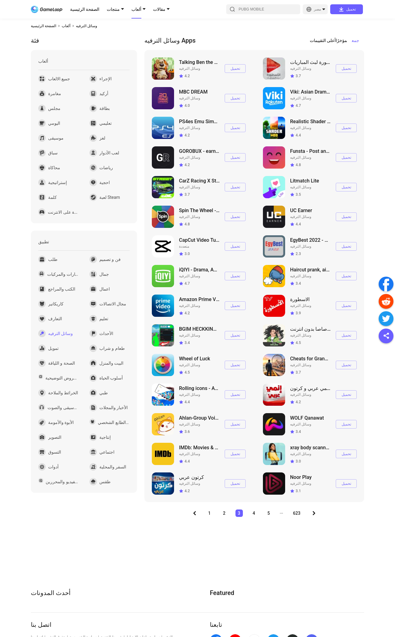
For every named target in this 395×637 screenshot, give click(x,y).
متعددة (184, 246)
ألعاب (136, 9)
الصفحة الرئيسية (84, 9)
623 (297, 513)
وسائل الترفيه (86, 26)
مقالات (159, 9)
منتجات (113, 9)
